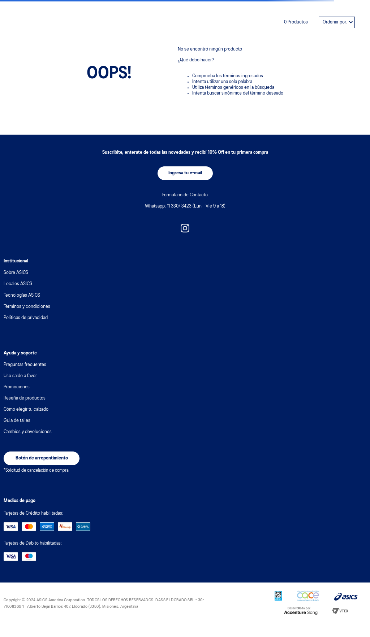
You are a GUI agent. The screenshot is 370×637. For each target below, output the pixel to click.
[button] (185, 173)
